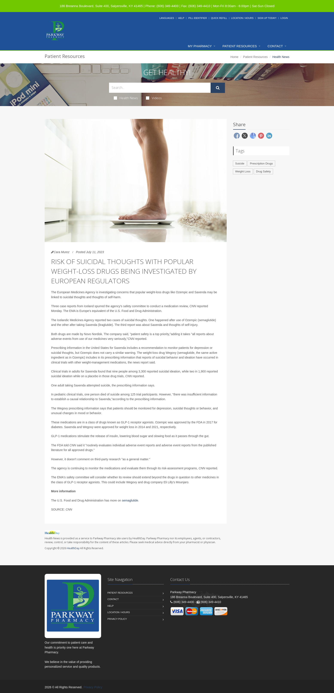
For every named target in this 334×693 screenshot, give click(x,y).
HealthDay (73, 548)
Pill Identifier (197, 18)
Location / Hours (242, 18)
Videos (154, 98)
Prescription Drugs (261, 163)
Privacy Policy (117, 619)
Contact (275, 46)
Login (284, 18)
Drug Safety (263, 171)
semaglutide (130, 500)
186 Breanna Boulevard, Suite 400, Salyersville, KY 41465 (101, 6)
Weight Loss (242, 171)
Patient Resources (240, 46)
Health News (126, 98)
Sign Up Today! (267, 18)
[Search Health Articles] (160, 88)
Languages (166, 18)
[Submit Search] (218, 88)
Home (234, 57)
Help (181, 18)
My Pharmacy (200, 46)
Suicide (239, 163)
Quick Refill (219, 18)
